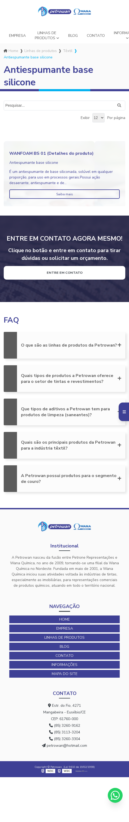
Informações (64, 664)
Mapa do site (65, 673)
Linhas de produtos (46, 35)
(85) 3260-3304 (64, 738)
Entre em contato (65, 272)
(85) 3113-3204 (64, 732)
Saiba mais (64, 194)
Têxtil (67, 50)
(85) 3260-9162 (64, 725)
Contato (96, 35)
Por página (116, 117)
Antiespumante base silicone (33, 162)
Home (13, 50)
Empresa (17, 35)
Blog (73, 35)
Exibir (85, 117)
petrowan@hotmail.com (64, 745)
